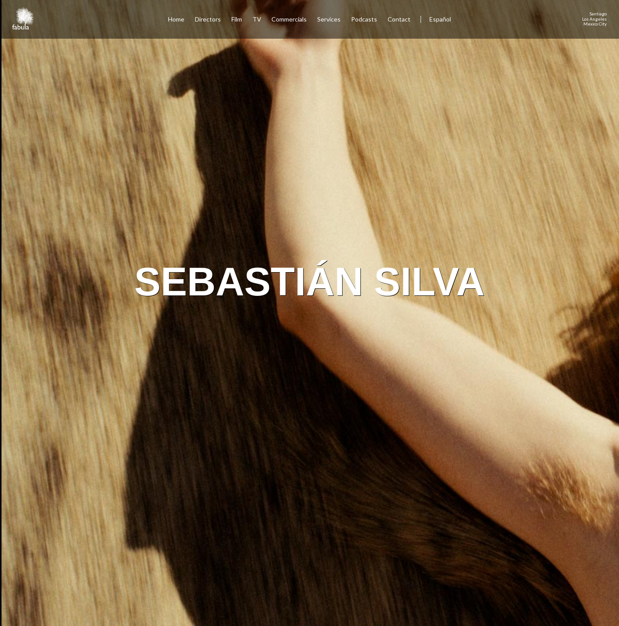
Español (440, 19)
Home (176, 19)
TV (257, 19)
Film (236, 19)
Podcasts (364, 19)
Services (329, 19)
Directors (208, 19)
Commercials (289, 19)
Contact (400, 19)
